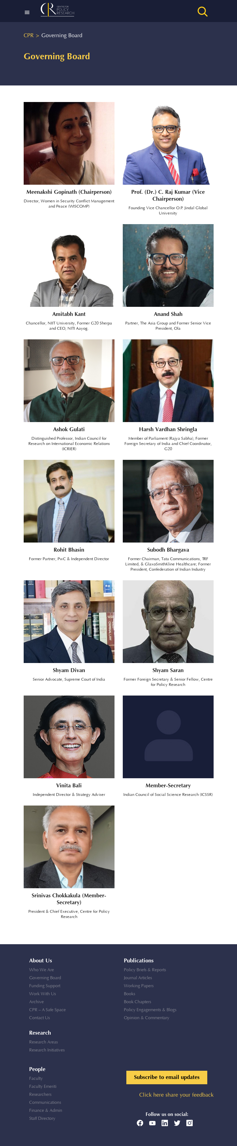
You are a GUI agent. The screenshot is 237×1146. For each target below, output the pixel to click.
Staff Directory (42, 1118)
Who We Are (41, 970)
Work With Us (42, 994)
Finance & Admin (45, 1110)
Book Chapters (137, 1002)
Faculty (36, 1078)
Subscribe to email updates (167, 1077)
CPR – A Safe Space (47, 1010)
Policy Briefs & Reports (145, 970)
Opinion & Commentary (146, 1018)
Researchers (40, 1094)
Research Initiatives (47, 1050)
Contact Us (39, 1018)
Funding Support (44, 986)
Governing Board (45, 978)
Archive (36, 1002)
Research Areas (43, 1042)
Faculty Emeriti (42, 1086)
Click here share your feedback (176, 1095)
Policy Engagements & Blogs (150, 1010)
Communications (45, 1102)
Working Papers (139, 986)
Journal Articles (138, 978)
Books (129, 994)
